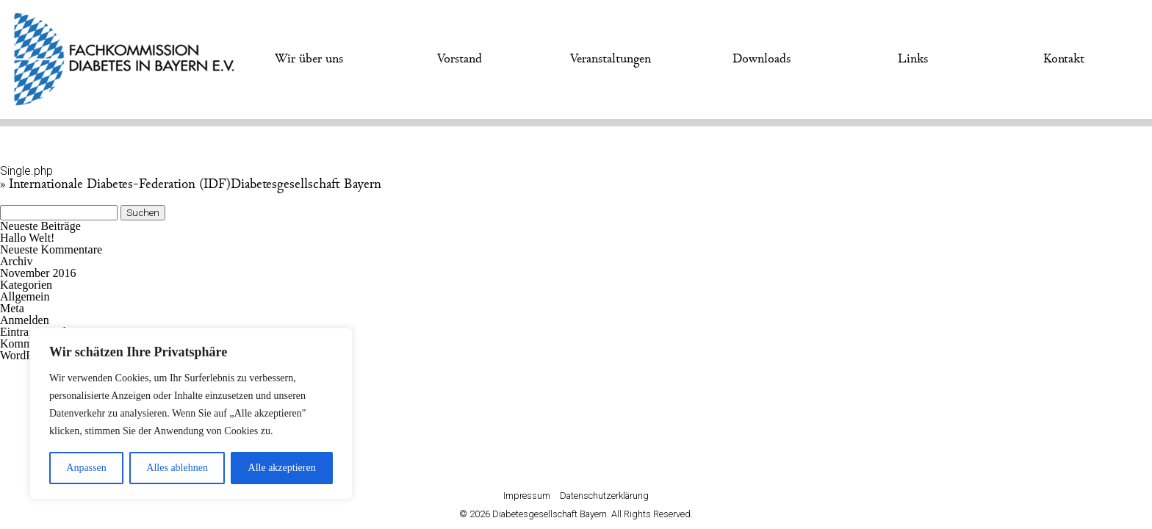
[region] (191, 414)
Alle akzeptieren (282, 467)
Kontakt (1063, 58)
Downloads (761, 58)
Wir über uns (309, 58)
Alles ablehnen (177, 467)
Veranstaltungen (610, 58)
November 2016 (38, 273)
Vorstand (459, 58)
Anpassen (86, 467)
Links (913, 58)
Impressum (526, 495)
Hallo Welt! (27, 237)
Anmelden (24, 320)
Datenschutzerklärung (604, 495)
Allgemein (25, 296)
